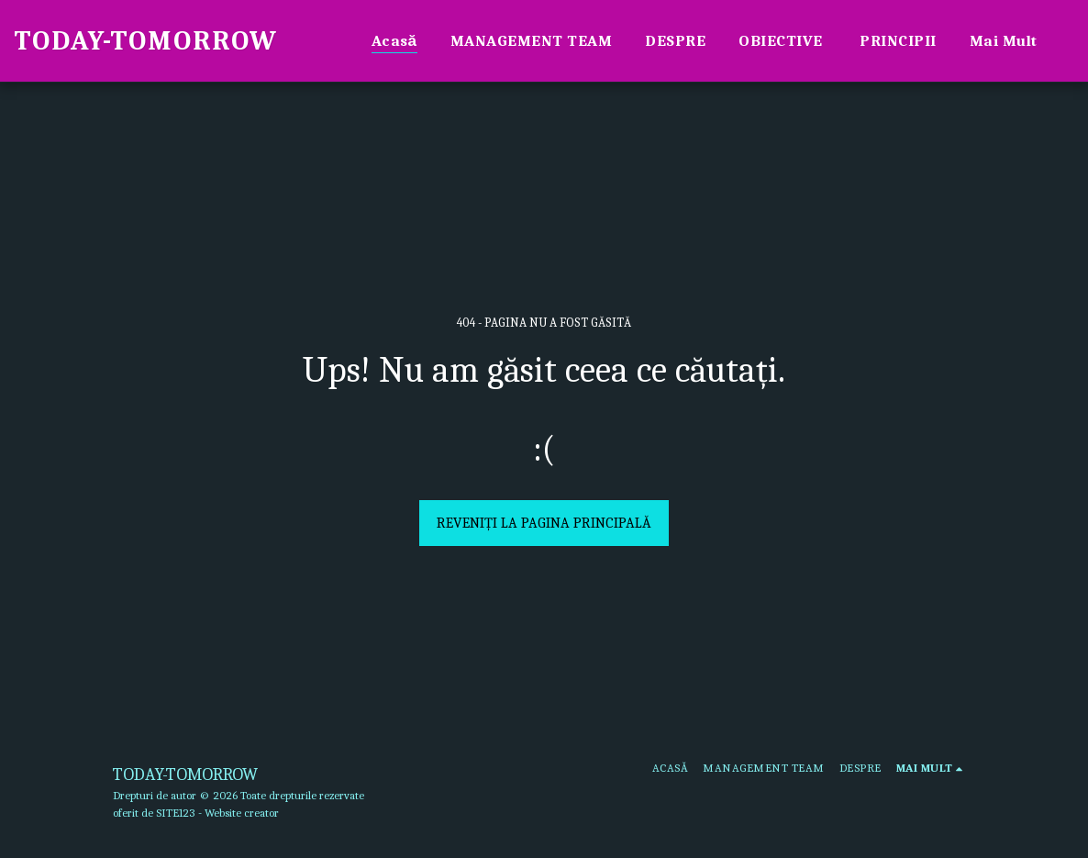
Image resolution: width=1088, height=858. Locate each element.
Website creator (242, 812)
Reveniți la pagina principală (544, 523)
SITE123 (175, 812)
